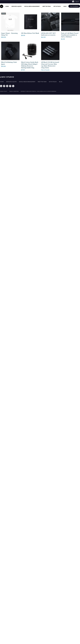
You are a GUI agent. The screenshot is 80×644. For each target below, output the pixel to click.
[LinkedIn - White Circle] (1, 86)
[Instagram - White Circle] (7, 86)
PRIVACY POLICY (4, 91)
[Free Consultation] (74, 6)
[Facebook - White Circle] (4, 86)
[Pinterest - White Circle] (10, 86)
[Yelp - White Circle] (13, 86)
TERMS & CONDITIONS (15, 91)
